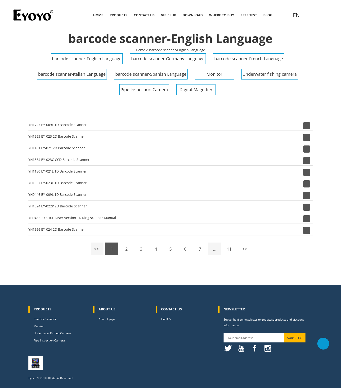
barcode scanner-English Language (177, 50)
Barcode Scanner (45, 319)
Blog (267, 15)
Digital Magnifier (195, 89)
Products (118, 15)
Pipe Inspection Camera (144, 89)
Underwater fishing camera (269, 74)
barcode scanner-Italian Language (72, 74)
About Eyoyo (107, 319)
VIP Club (168, 15)
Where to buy (221, 15)
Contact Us (144, 15)
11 (229, 249)
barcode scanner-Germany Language (168, 58)
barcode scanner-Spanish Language (150, 74)
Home (98, 15)
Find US (166, 319)
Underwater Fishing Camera (52, 333)
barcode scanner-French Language (248, 58)
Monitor (214, 74)
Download (193, 15)
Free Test (249, 15)
